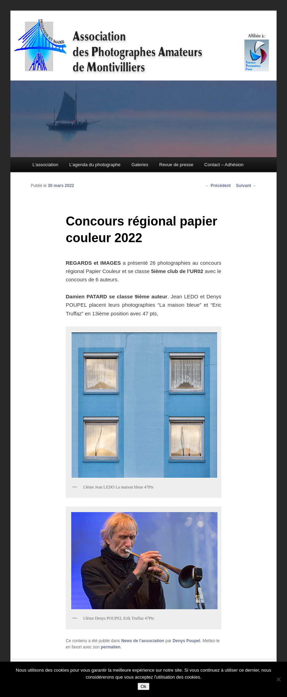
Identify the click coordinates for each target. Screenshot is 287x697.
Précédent (218, 185)
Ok (143, 686)
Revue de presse (176, 164)
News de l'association (142, 640)
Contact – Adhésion (224, 164)
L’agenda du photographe (94, 164)
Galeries (139, 164)
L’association (45, 164)
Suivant (246, 185)
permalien (111, 647)
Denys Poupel (186, 640)
